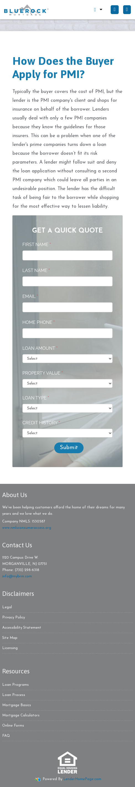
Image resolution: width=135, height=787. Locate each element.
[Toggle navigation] (127, 9)
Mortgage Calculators (21, 715)
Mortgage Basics (16, 705)
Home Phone (38, 322)
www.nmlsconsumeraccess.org (26, 528)
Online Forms (13, 725)
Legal (7, 607)
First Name (36, 244)
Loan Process (13, 695)
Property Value (42, 373)
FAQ (6, 736)
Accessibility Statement (21, 627)
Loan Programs (15, 685)
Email (30, 296)
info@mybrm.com (17, 576)
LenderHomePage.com (82, 779)
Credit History (41, 422)
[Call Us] (114, 9)
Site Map (9, 638)
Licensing (10, 648)
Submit (69, 447)
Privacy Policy (13, 617)
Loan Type (35, 398)
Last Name (36, 270)
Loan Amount (40, 348)
